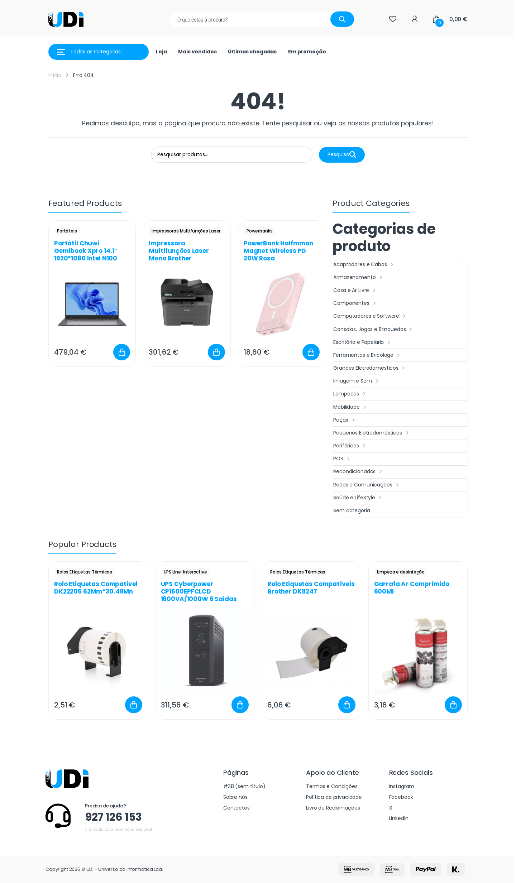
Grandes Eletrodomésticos (369, 368)
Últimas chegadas (252, 51)
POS (342, 459)
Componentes (355, 303)
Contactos (236, 807)
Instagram (402, 786)
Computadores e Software (370, 316)
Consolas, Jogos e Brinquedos (373, 329)
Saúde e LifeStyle (358, 498)
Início (54, 75)
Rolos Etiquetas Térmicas (84, 572)
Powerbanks (260, 231)
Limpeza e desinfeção (401, 572)
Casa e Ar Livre (355, 290)
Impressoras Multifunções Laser (186, 231)
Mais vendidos (197, 51)
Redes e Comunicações (366, 485)
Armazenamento (358, 277)
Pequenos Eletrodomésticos (371, 433)
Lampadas (350, 394)
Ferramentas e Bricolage (367, 355)
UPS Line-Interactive (185, 572)
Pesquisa (342, 154)
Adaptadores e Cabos (364, 264)
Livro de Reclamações (333, 807)
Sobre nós (235, 797)
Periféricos (350, 446)
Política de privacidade (334, 797)
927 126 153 (113, 817)
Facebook (401, 797)
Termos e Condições (331, 786)
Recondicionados (358, 471)
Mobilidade (350, 407)
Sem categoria (351, 510)
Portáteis (67, 231)
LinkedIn (398, 818)
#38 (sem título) (244, 786)
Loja (161, 51)
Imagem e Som (356, 381)
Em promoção (307, 51)
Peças (344, 420)
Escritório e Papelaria (362, 342)
